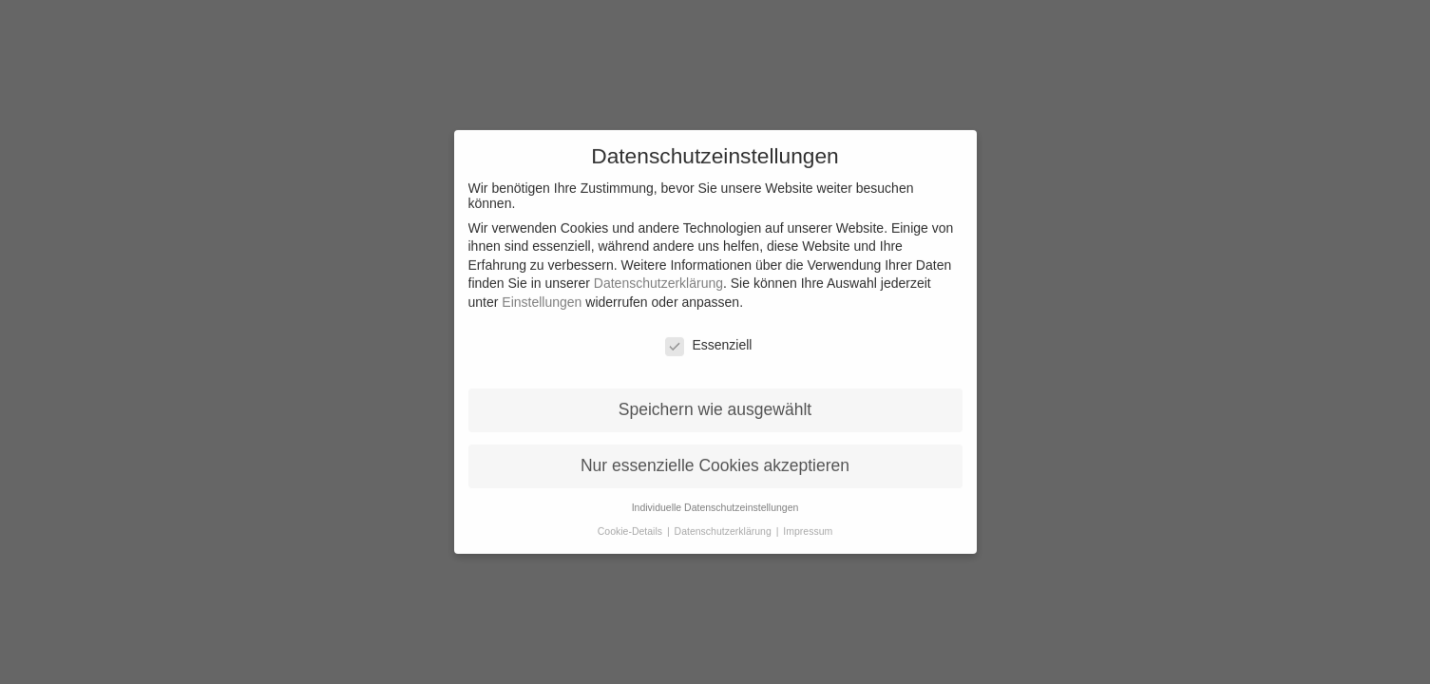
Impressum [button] (807, 516)
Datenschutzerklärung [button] (724, 516)
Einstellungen (542, 287)
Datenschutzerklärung (658, 268)
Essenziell (708, 330)
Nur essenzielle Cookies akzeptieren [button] (715, 451)
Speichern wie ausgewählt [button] (715, 395)
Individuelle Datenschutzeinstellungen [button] (715, 493)
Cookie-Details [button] (631, 516)
